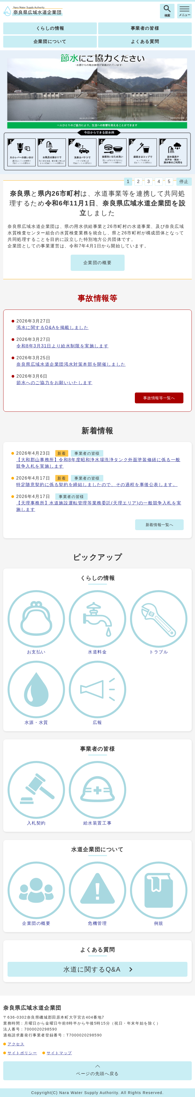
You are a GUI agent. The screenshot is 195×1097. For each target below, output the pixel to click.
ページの (97, 1073)
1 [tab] (128, 181)
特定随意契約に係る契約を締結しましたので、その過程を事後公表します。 (96, 484)
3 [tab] (148, 181)
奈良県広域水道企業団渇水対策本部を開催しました (71, 364)
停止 (184, 181)
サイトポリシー (22, 1053)
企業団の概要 (97, 262)
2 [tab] (138, 181)
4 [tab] (159, 181)
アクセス (16, 1044)
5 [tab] (169, 181)
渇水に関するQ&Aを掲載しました (52, 327)
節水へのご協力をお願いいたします (54, 382)
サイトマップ (59, 1053)
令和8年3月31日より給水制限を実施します (62, 346)
